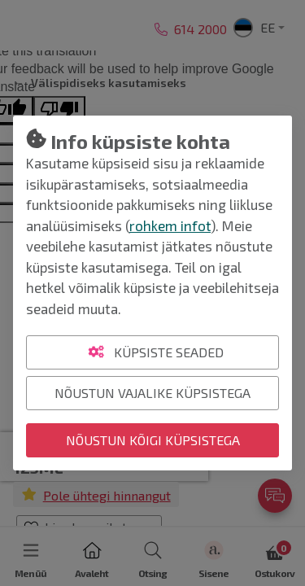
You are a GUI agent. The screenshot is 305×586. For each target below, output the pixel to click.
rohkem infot (170, 225)
